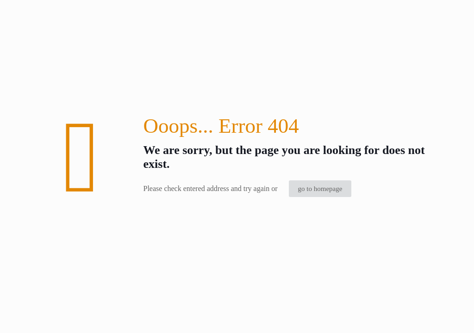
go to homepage (320, 188)
